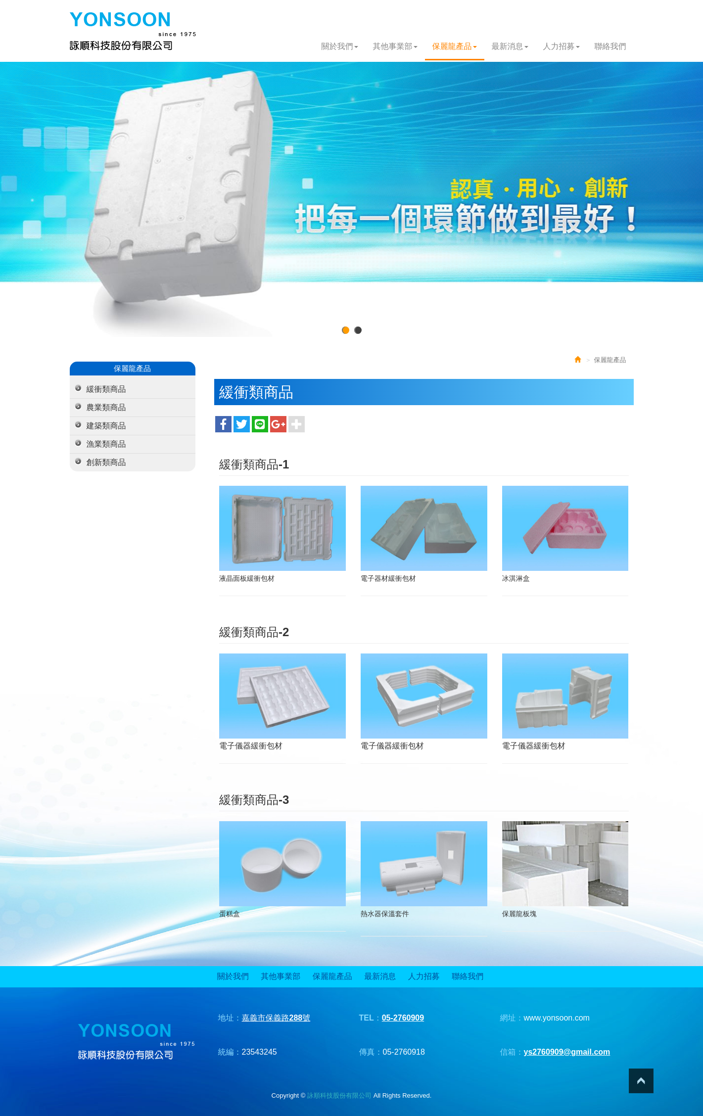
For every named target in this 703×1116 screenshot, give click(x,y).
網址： (512, 1018)
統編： (230, 1052)
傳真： (371, 1052)
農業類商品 (106, 407)
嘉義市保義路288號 (276, 1018)
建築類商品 (106, 425)
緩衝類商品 (106, 389)
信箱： (512, 1052)
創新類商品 (106, 462)
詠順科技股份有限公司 (133, 31)
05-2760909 (403, 1018)
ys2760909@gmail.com (567, 1052)
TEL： (370, 1018)
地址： (230, 1018)
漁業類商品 (106, 444)
